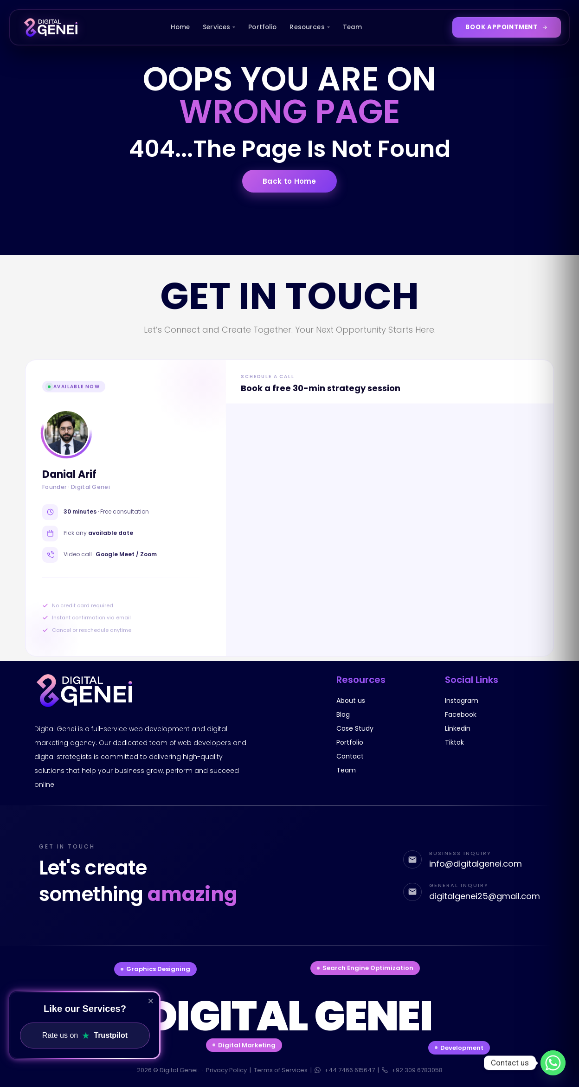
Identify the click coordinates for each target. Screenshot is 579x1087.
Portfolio (262, 27)
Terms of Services (281, 1070)
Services (219, 27)
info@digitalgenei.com (475, 863)
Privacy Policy (226, 1070)
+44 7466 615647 (345, 1070)
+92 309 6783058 (412, 1070)
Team (352, 27)
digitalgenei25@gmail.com (484, 896)
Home (180, 27)
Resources (309, 27)
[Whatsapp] (553, 1062)
